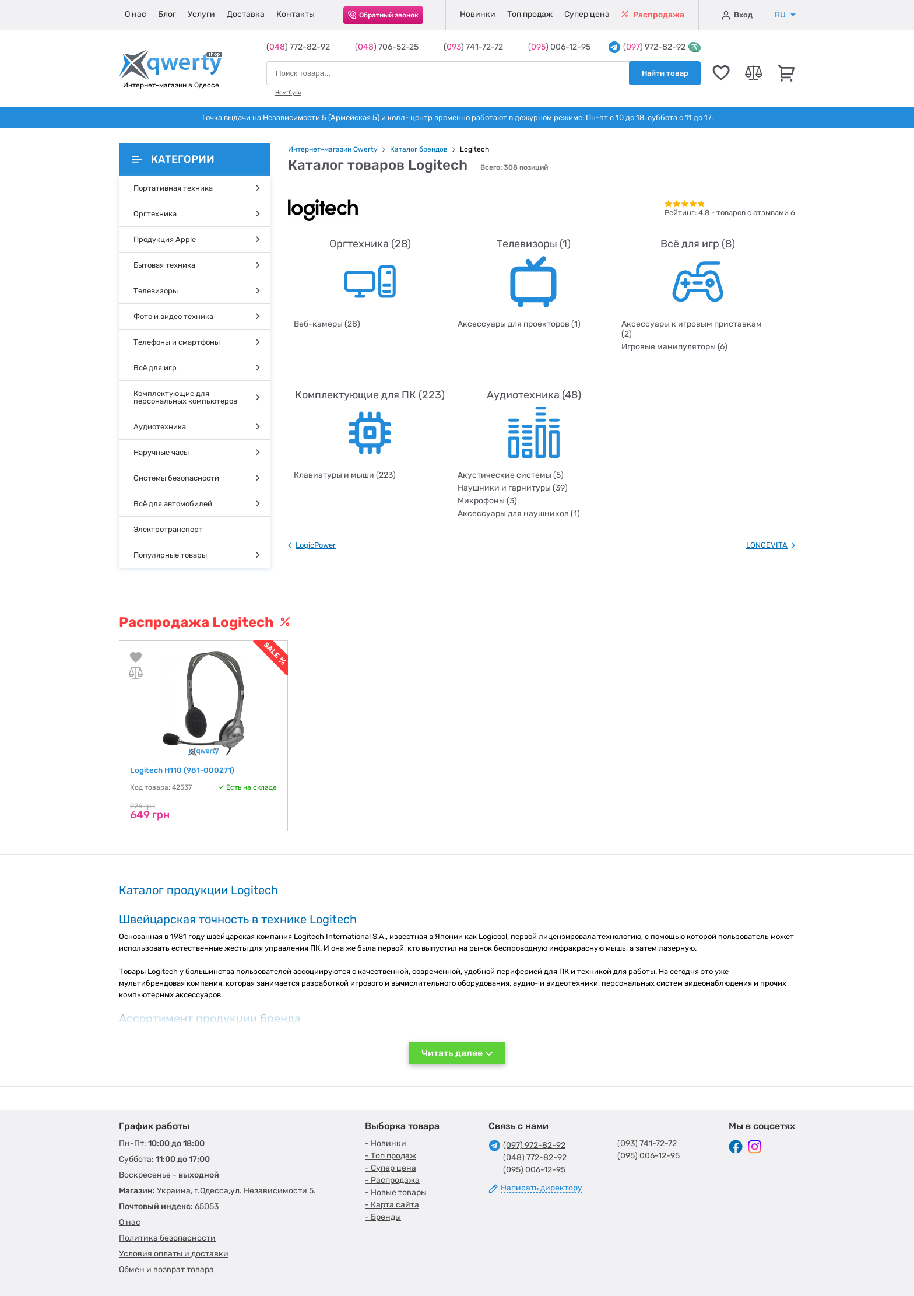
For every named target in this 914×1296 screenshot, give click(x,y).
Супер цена (587, 14)
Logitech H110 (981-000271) (182, 770)
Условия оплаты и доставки (173, 1254)
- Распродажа (392, 1180)
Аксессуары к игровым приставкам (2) (691, 329)
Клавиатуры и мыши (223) (345, 475)
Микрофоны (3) (487, 501)
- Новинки (385, 1143)
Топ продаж (530, 14)
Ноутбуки (288, 92)
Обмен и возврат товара (166, 1269)
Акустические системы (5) (511, 475)
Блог (167, 14)
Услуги (201, 14)
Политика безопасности (167, 1238)
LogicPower (316, 545)
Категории (173, 159)
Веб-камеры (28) (327, 324)
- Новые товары (396, 1192)
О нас (135, 14)
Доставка (246, 14)
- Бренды (383, 1217)
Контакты (295, 14)
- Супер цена (390, 1168)
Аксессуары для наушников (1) (519, 514)
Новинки (477, 14)
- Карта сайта (392, 1205)
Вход (737, 15)
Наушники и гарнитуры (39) (513, 488)
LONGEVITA (767, 545)
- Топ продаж (390, 1156)
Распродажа (652, 15)
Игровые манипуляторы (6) (674, 347)
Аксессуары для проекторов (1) (519, 324)
